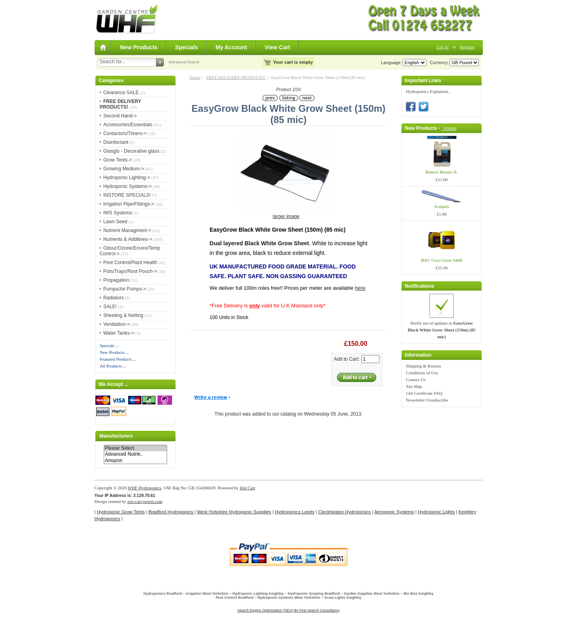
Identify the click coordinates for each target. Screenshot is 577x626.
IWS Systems (117, 213)
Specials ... (109, 345)
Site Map (414, 386)
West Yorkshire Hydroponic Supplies (234, 511)
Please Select (135, 448)
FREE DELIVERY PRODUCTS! (236, 77)
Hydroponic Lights (436, 511)
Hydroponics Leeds (295, 511)
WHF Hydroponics (144, 487)
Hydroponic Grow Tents (121, 511)
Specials (186, 47)
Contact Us (416, 379)
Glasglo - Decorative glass (131, 151)
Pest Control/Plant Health (130, 262)
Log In (443, 46)
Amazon (135, 461)
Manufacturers (116, 436)
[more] (449, 128)
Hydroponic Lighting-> (126, 177)
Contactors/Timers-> (125, 133)
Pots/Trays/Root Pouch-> (130, 271)
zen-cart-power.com (145, 501)
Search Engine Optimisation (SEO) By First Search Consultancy (288, 610)
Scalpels (441, 206)
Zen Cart (247, 487)
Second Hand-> (120, 116)
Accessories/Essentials (128, 124)
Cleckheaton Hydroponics (344, 511)
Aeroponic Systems (394, 511)
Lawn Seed (115, 221)
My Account (231, 47)
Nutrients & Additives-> (127, 239)
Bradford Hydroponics (172, 511)
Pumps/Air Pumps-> (124, 289)
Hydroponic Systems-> (127, 186)
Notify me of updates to (442, 330)
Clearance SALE (121, 92)
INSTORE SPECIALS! (127, 195)
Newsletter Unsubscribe (427, 400)
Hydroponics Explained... (428, 91)
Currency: (438, 62)
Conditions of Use (422, 372)
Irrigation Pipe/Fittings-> (128, 204)
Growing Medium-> (123, 169)
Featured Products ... (118, 359)
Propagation (116, 280)
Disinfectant (116, 142)
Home (195, 77)
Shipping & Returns (423, 365)
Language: (391, 62)
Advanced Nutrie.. (135, 454)
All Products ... (113, 365)
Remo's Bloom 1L (442, 172)
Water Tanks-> (118, 333)
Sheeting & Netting (123, 315)
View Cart (278, 47)
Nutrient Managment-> (127, 230)
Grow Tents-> (117, 160)
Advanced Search (183, 61)
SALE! (110, 306)
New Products (138, 47)
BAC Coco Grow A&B (441, 260)
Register (467, 46)
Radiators (113, 298)
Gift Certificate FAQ (424, 393)
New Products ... (114, 352)
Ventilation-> (116, 324)
